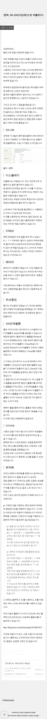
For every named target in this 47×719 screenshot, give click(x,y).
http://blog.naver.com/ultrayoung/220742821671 (22, 627)
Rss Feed (11, 715)
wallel (33, 712)
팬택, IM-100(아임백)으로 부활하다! (23, 15)
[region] (23, 38)
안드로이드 (9, 663)
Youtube (30, 715)
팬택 (11, 168)
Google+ (36, 715)
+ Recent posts (8, 700)
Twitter (19, 715)
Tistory (21, 712)
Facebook (24, 715)
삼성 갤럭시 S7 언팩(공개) (14, 674)
